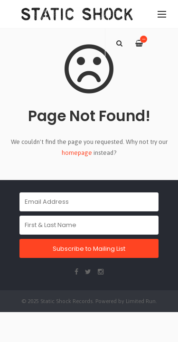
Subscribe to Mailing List (89, 248)
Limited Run (141, 301)
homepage (77, 152)
